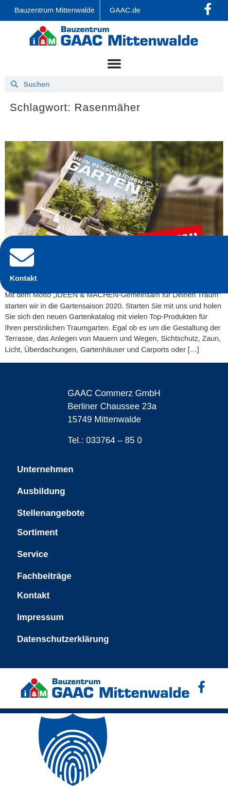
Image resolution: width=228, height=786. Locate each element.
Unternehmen (45, 469)
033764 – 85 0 (114, 440)
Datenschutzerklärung (63, 639)
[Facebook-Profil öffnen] (208, 9)
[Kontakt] (22, 257)
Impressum (40, 617)
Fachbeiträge (44, 576)
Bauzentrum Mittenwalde (54, 10)
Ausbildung (41, 491)
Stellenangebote (51, 513)
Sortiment (37, 532)
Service (32, 554)
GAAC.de (125, 10)
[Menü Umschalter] (114, 63)
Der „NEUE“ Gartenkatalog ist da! (85, 127)
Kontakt (33, 595)
